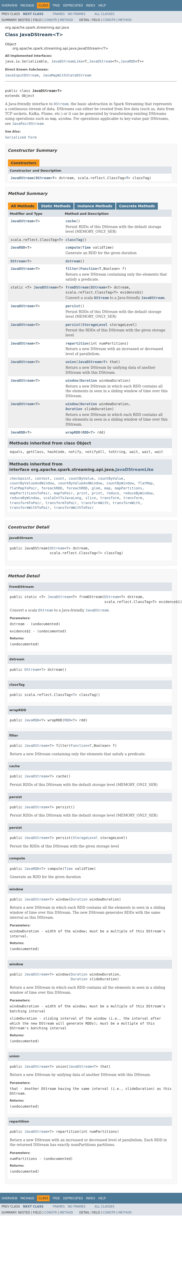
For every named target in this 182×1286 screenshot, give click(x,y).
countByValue (81, 478)
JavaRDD (128, 61)
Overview (9, 5)
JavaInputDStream (22, 75)
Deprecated (73, 5)
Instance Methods (94, 206)
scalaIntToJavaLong (62, 498)
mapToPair (63, 493)
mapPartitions (128, 488)
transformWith (95, 503)
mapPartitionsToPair (30, 493)
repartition (77, 343)
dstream (73, 261)
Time (86, 247)
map (107, 488)
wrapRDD (73, 432)
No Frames (77, 14)
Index (90, 5)
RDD (85, 432)
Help (102, 5)
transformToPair (25, 503)
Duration (88, 380)
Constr (50, 20)
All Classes (104, 14)
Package (27, 5)
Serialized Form (20, 137)
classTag (74, 240)
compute (73, 247)
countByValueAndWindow (32, 483)
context (42, 478)
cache (71, 221)
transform (109, 498)
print (82, 493)
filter (72, 269)
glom (96, 488)
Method (66, 20)
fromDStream (77, 287)
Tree (56, 5)
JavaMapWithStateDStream (67, 75)
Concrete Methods (137, 206)
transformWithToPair (30, 508)
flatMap (145, 483)
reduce (112, 493)
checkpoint (20, 478)
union (71, 362)
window (72, 380)
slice (90, 498)
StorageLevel (94, 325)
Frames (59, 14)
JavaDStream (100, 61)
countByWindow (120, 483)
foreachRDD (51, 488)
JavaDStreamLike (67, 61)
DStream (43, 178)
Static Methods (56, 206)
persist (73, 306)
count (59, 478)
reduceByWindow (138, 493)
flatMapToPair (23, 488)
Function (88, 269)
